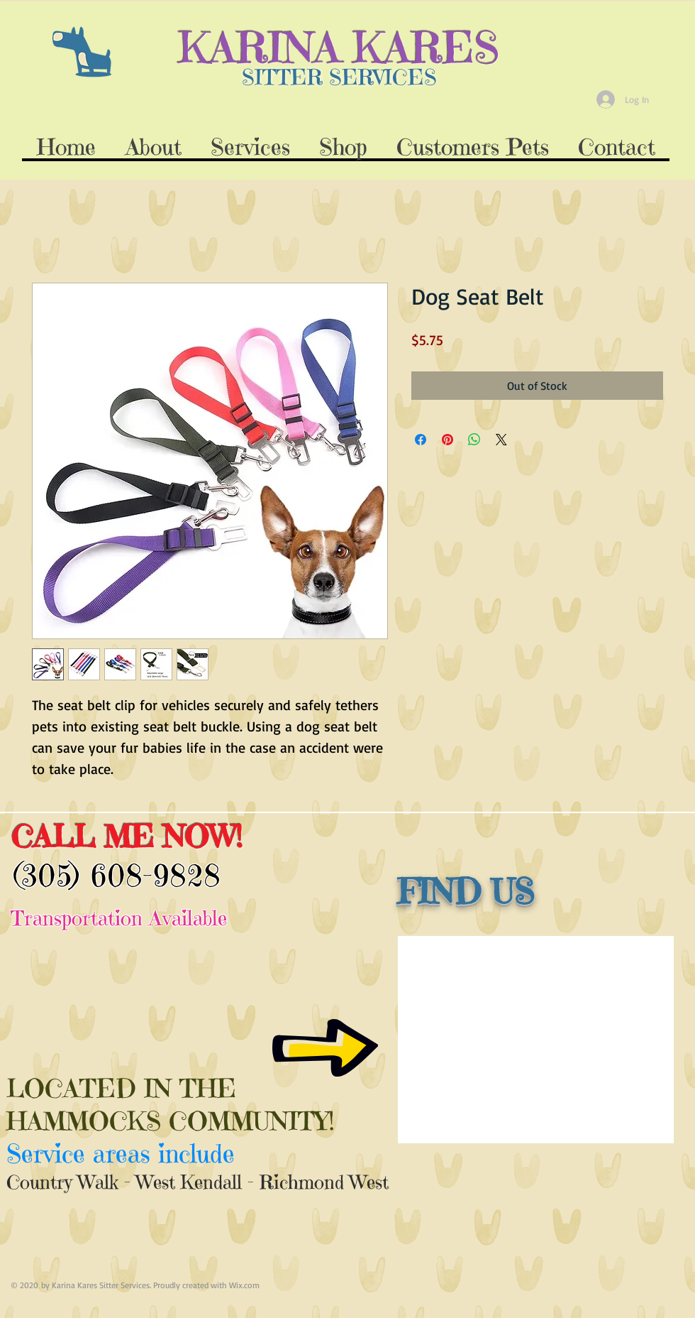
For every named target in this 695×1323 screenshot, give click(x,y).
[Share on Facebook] (420, 439)
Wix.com (244, 1285)
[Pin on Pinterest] (447, 439)
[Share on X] (501, 439)
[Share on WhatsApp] (474, 439)
